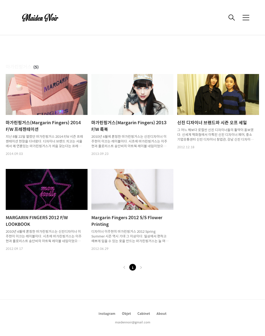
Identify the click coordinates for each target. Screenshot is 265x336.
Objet (126, 313)
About (161, 313)
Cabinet (143, 313)
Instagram (107, 313)
